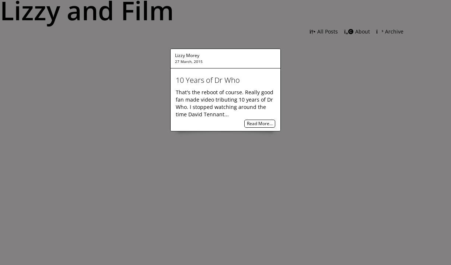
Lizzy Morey (187, 55)
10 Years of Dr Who (208, 80)
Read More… (260, 124)
